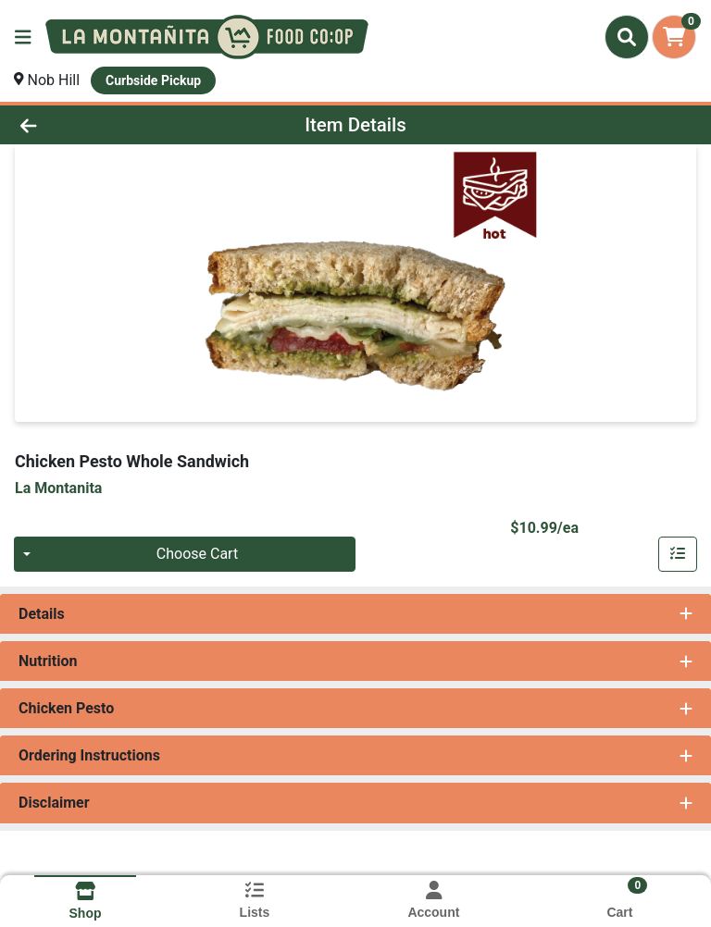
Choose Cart (197, 553)
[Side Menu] (23, 37)
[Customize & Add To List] (677, 554)
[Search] (626, 37)
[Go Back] (100, 125)
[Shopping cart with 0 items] (674, 37)
